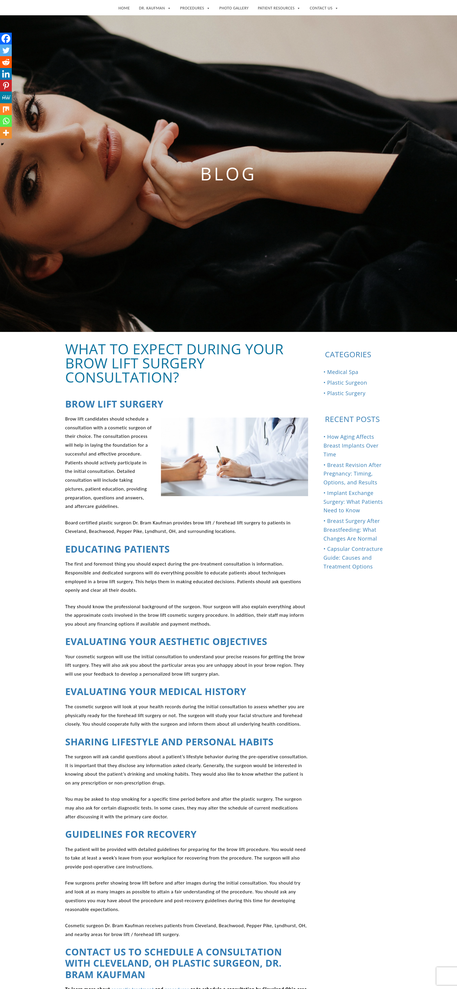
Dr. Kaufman (155, 7)
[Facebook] (6, 38)
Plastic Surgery (346, 393)
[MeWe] (6, 97)
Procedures (195, 7)
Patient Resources (279, 7)
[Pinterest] (6, 86)
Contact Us (324, 7)
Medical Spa (342, 371)
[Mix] (6, 109)
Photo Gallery (234, 8)
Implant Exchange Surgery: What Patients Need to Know (353, 501)
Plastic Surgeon (347, 382)
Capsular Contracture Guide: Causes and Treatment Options (353, 557)
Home (124, 8)
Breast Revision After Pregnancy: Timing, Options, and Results (352, 473)
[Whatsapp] (6, 121)
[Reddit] (6, 62)
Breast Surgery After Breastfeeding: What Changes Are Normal (351, 529)
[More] (6, 133)
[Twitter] (6, 50)
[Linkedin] (6, 74)
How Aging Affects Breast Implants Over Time (350, 445)
